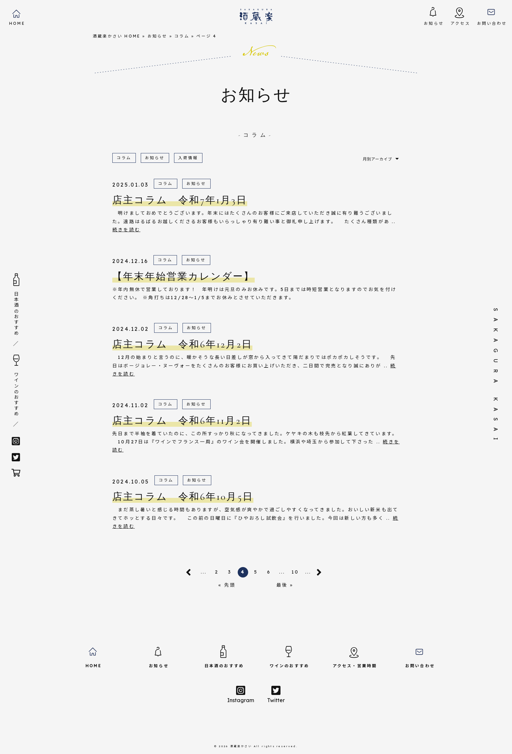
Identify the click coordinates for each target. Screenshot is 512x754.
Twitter (276, 694)
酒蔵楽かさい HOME (116, 36)
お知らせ (158, 36)
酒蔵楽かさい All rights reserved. (264, 746)
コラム (181, 36)
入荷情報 (188, 157)
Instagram (240, 694)
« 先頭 (226, 585)
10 (295, 572)
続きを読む (126, 230)
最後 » (285, 585)
